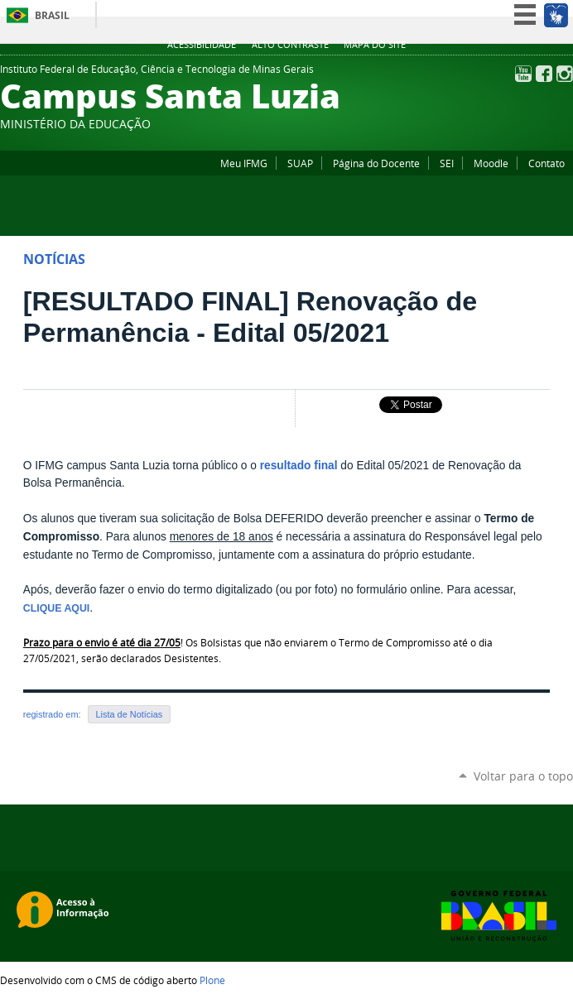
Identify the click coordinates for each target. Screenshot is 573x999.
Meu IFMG (243, 163)
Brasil (52, 15)
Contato (546, 163)
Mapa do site (375, 44)
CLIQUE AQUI (56, 608)
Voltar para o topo (523, 776)
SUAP (300, 163)
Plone (212, 980)
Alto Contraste (290, 44)
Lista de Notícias (129, 714)
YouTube (523, 73)
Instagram (564, 73)
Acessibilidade (201, 44)
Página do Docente (376, 163)
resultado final (299, 465)
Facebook (544, 73)
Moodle (491, 163)
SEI (447, 163)
